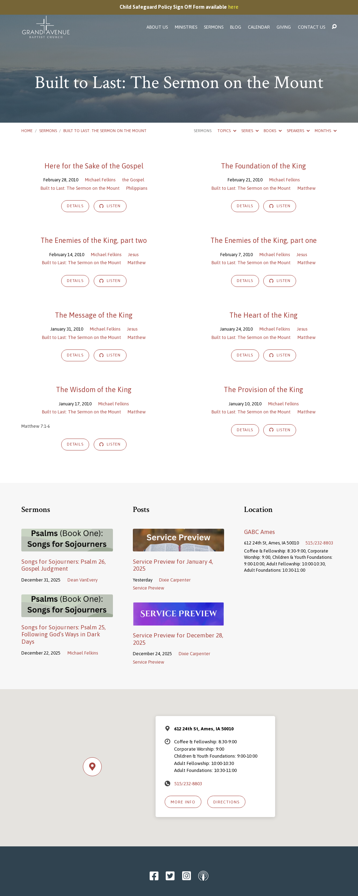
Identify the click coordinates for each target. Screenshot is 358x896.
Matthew (307, 188)
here (233, 7)
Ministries (186, 27)
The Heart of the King (263, 315)
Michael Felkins (100, 179)
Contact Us (311, 27)
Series (250, 130)
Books (273, 130)
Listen (110, 206)
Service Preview (148, 588)
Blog (235, 27)
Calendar (259, 27)
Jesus (133, 254)
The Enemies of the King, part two (94, 240)
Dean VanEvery (82, 580)
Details (75, 206)
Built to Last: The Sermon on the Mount (104, 130)
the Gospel (133, 179)
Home (27, 130)
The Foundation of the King (263, 166)
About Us (157, 27)
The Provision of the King (263, 389)
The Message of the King (94, 315)
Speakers (298, 130)
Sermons (213, 27)
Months (326, 130)
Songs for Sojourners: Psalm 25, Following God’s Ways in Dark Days (63, 634)
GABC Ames (259, 531)
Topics (226, 130)
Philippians (136, 188)
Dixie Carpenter (175, 580)
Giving (284, 27)
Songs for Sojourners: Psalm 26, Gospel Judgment (63, 565)
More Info (183, 802)
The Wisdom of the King (93, 389)
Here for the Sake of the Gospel (93, 166)
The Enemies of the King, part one (263, 240)
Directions (226, 802)
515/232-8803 (319, 542)
